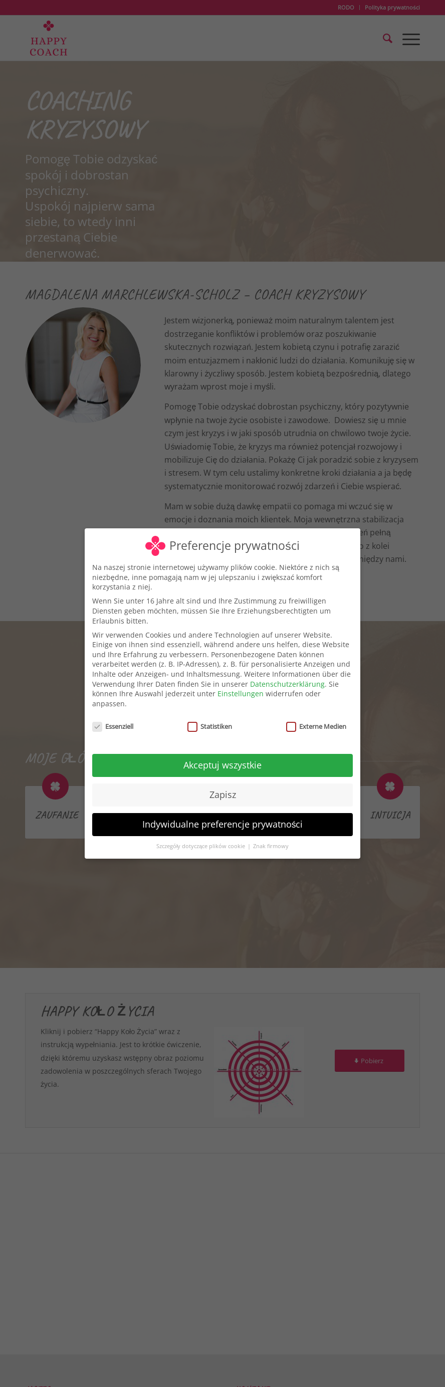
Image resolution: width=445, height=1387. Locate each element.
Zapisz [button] (222, 794)
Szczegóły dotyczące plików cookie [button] (201, 846)
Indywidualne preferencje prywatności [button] (222, 824)
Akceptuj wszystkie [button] (222, 765)
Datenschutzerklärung (287, 684)
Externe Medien (316, 726)
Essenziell (112, 726)
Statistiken (209, 726)
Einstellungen (240, 693)
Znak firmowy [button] (271, 846)
